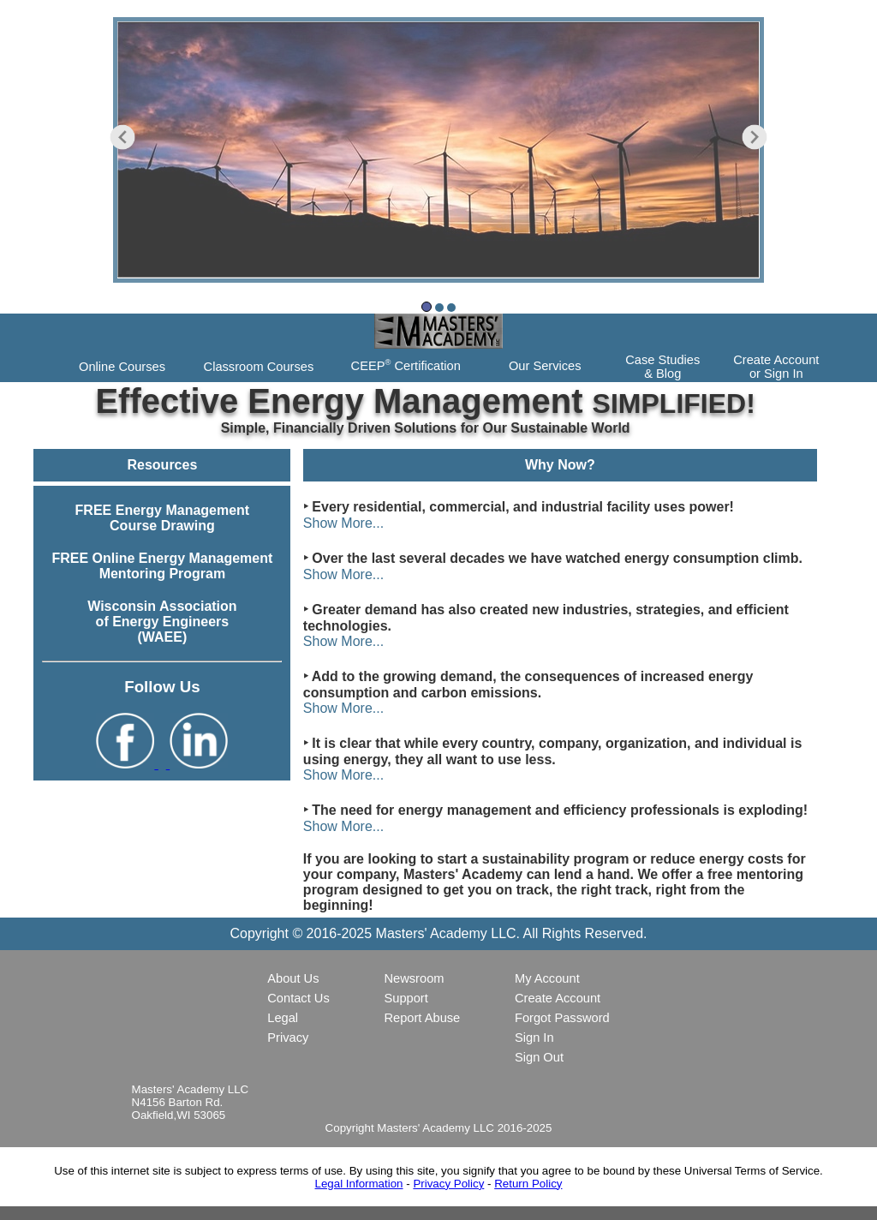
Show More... (343, 523)
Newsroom (414, 978)
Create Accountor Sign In (776, 366)
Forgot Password (562, 1018)
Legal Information (359, 1183)
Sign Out (539, 1057)
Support (405, 998)
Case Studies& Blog (662, 366)
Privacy (287, 1037)
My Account (547, 978)
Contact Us (298, 998)
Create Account (557, 998)
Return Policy (528, 1183)
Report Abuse (422, 1018)
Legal (282, 1018)
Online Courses (122, 367)
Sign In (534, 1037)
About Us (293, 978)
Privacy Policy (448, 1183)
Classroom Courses (259, 367)
